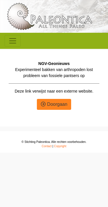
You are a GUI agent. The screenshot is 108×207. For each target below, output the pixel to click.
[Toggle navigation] (13, 41)
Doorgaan (54, 104)
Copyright (60, 146)
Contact (47, 146)
